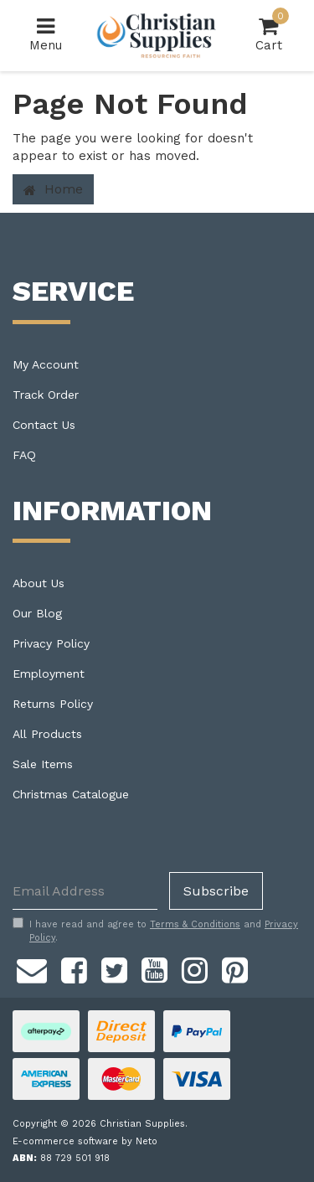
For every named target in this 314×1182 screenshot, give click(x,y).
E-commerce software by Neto (85, 1141)
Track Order (46, 394)
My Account (46, 364)
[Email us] (32, 968)
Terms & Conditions (195, 924)
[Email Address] (85, 891)
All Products (47, 734)
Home (53, 189)
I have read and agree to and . (155, 930)
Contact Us (44, 424)
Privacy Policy (51, 643)
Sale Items (43, 764)
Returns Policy (53, 703)
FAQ (24, 455)
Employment (49, 673)
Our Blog (37, 613)
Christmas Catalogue (71, 794)
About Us (38, 583)
